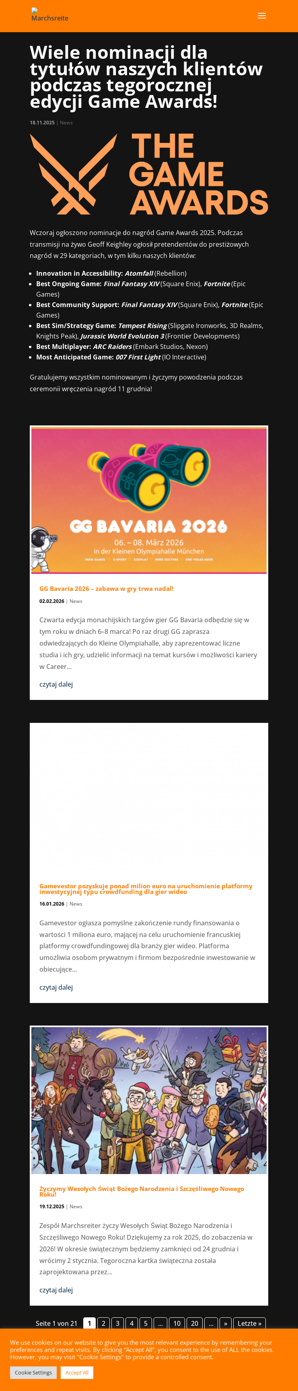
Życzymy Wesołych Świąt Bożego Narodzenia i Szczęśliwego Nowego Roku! (141, 1191)
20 (194, 1323)
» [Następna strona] (225, 1323)
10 (177, 1323)
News (66, 122)
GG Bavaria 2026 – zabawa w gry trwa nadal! (106, 588)
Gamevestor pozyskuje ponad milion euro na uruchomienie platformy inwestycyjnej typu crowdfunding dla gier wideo (146, 889)
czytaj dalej (56, 684)
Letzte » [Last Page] (249, 1323)
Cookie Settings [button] (33, 1372)
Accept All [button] (77, 1372)
